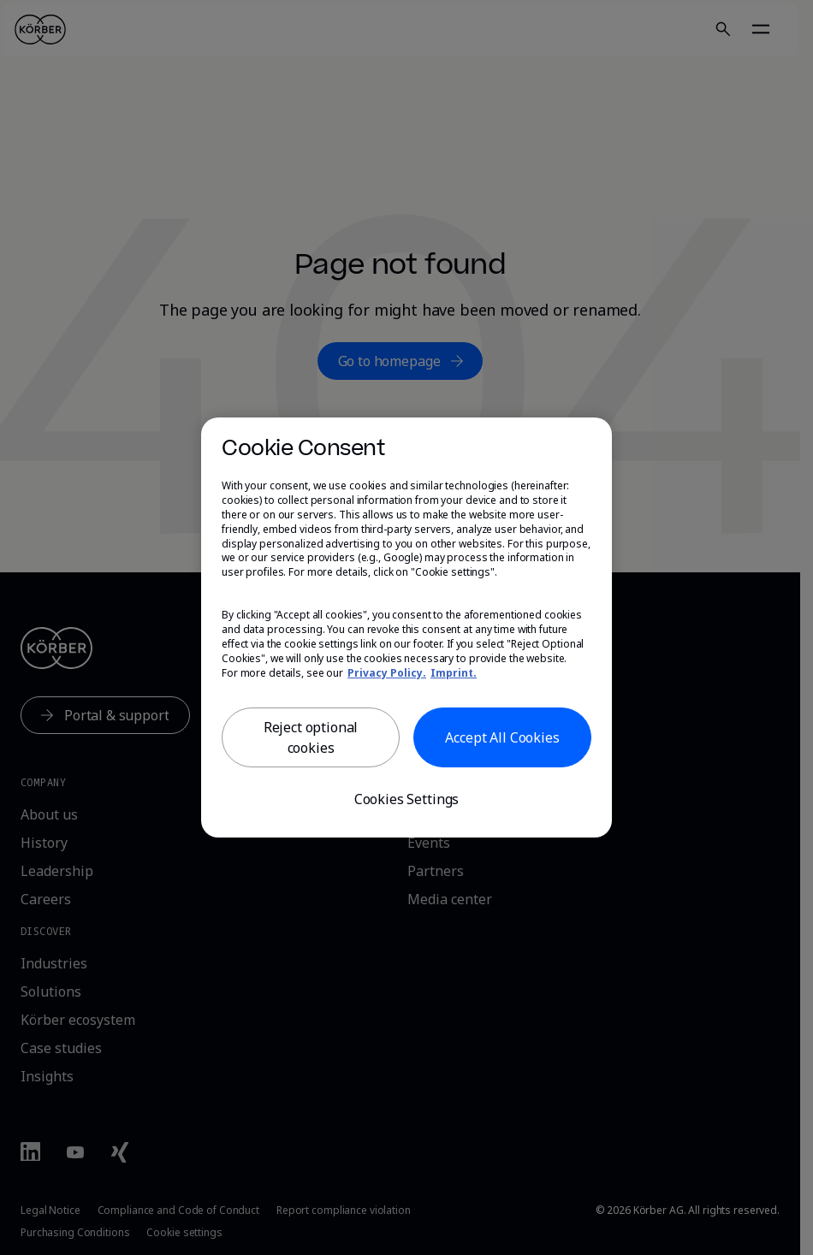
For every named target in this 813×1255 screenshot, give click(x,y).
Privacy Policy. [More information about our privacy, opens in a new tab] (386, 673)
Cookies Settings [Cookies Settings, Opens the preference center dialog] (406, 799)
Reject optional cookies (311, 737)
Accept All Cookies (502, 737)
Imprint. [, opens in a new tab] (453, 673)
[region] (406, 627)
